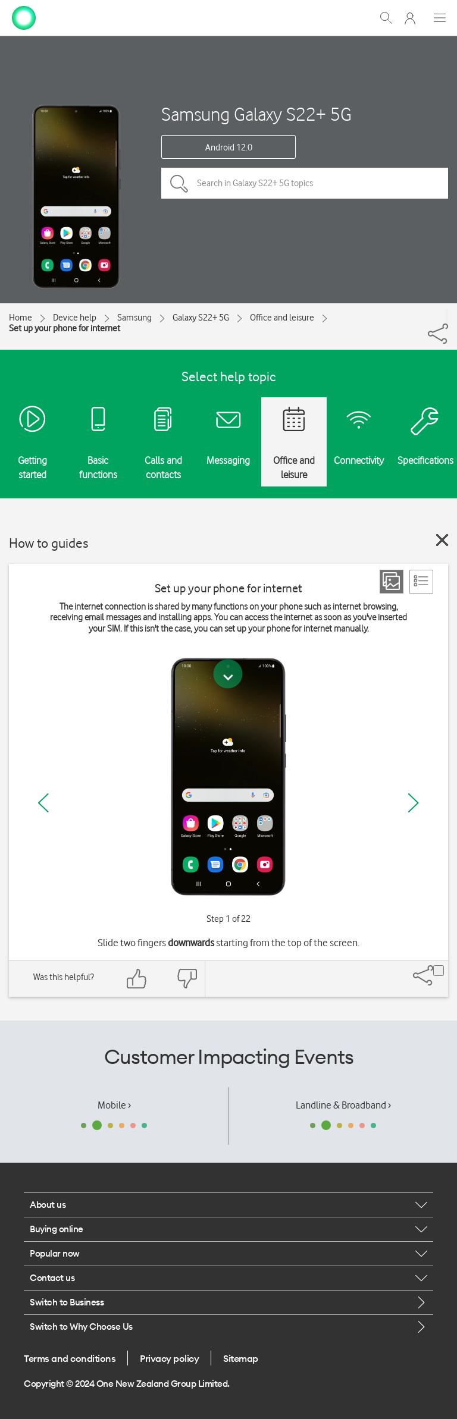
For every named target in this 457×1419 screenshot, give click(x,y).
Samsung (134, 317)
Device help (74, 317)
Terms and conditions (69, 1358)
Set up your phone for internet (64, 328)
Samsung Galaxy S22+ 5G (256, 114)
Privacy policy (169, 1358)
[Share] (447, 316)
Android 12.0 (228, 147)
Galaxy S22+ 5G (201, 317)
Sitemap (240, 1358)
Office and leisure (282, 317)
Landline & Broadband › (343, 1105)
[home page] (24, 17)
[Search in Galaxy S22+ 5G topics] (304, 183)
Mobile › (114, 1105)
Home (20, 317)
